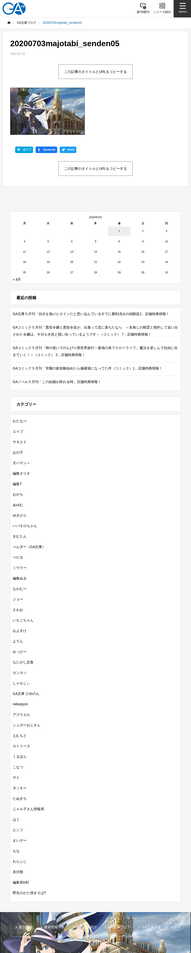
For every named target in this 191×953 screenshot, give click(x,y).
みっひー (20, 611)
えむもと (20, 695)
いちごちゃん (23, 579)
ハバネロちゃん (25, 485)
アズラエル (21, 674)
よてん (18, 600)
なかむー (20, 548)
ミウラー (20, 527)
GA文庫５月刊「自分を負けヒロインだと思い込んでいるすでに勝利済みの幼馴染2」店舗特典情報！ (91, 273)
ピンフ (18, 789)
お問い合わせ (90, 929)
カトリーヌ (21, 705)
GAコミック (93, 895)
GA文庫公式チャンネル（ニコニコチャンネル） (60, 921)
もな (16, 810)
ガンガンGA (123, 895)
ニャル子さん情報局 (28, 768)
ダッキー (20, 747)
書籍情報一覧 (54, 886)
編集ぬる (20, 537)
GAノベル (65, 895)
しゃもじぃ (21, 642)
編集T (17, 443)
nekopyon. (21, 663)
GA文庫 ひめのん (26, 653)
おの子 (18, 411)
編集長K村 (21, 841)
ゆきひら (20, 474)
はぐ (16, 778)
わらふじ (20, 820)
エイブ (18, 390)
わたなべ (20, 380)
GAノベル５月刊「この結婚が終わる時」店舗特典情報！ (57, 341)
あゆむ (18, 464)
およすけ (20, 590)
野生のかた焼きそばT (29, 852)
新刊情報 (26, 886)
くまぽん (20, 716)
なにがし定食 (23, 621)
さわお (18, 569)
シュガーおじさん (27, 684)
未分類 (18, 831)
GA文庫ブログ (119, 886)
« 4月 (17, 238)
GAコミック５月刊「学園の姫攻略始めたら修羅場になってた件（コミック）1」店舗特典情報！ (87, 327)
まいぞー (20, 799)
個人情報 (150, 921)
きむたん (20, 495)
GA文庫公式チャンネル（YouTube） (110, 913)
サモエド (20, 401)
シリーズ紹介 (86, 886)
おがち (18, 453)
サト (16, 737)
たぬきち (20, 758)
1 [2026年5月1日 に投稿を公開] (119, 190)
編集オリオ (21, 432)
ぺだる (18, 516)
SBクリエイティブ (55, 913)
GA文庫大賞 (151, 886)
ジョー (18, 558)
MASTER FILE (120, 921)
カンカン (20, 632)
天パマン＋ (21, 422)
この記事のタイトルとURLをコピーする (95, 72)
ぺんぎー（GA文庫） (29, 506)
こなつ (18, 726)
